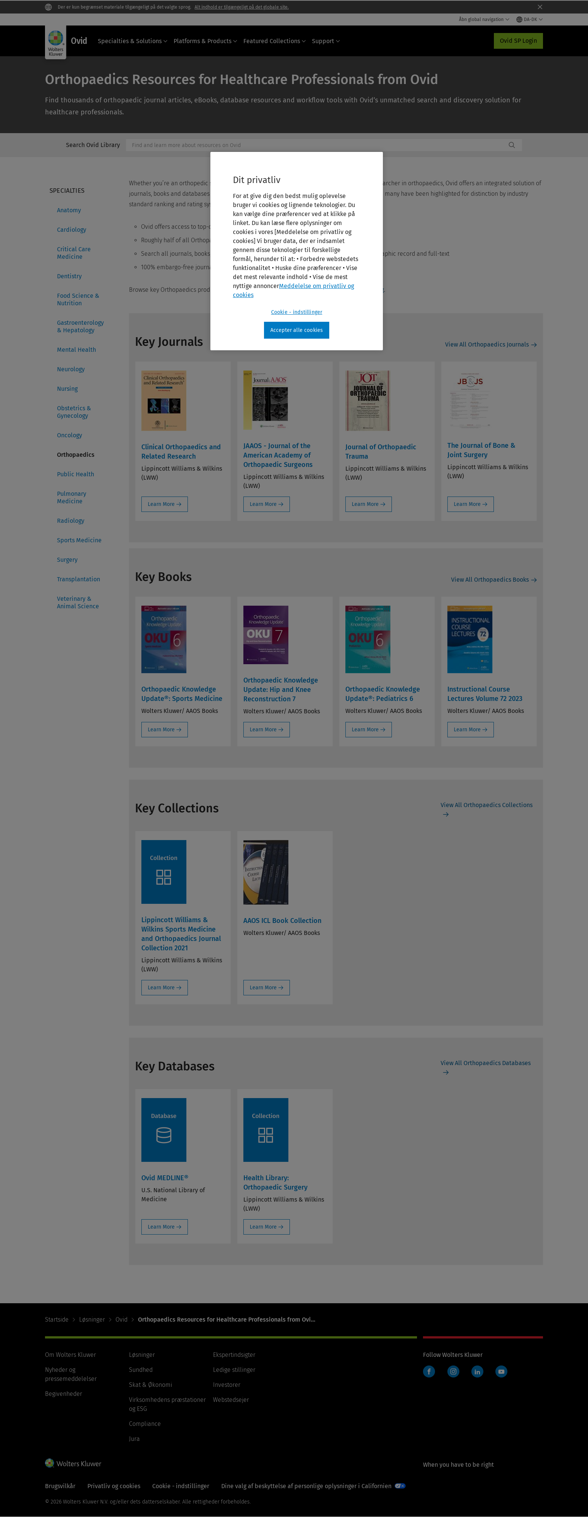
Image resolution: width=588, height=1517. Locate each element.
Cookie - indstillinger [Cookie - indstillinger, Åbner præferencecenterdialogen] (296, 312)
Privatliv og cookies (113, 1486)
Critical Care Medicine (74, 253)
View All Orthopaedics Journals (487, 344)
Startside (57, 1319)
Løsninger (92, 1319)
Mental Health (76, 349)
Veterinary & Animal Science (78, 602)
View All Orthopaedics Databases (486, 1063)
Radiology (70, 520)
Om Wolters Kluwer (70, 1354)
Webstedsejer (231, 1399)
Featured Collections (274, 41)
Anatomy (69, 210)
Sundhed (141, 1369)
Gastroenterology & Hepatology (80, 326)
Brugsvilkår (60, 1486)
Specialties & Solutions (133, 41)
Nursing (67, 388)
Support (326, 41)
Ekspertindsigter (234, 1354)
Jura (134, 1438)
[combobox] (316, 145)
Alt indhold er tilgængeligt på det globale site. (242, 7)
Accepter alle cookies (296, 330)
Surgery (67, 559)
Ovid (122, 1319)
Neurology (71, 369)
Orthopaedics (75, 454)
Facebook (429, 1371)
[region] (296, 251)
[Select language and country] (529, 20)
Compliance (145, 1423)
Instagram (453, 1371)
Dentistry (69, 276)
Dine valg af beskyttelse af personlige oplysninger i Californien (306, 1486)
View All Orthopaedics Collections (486, 805)
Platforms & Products (205, 41)
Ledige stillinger (234, 1369)
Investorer (226, 1384)
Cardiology (71, 229)
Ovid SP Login (518, 40)
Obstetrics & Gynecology (74, 412)
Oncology (69, 435)
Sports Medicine (79, 540)
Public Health (75, 474)
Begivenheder (63, 1393)
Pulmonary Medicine (71, 497)
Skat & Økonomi (150, 1384)
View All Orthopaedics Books (490, 579)
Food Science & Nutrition (78, 299)
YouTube (501, 1371)
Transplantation (78, 579)
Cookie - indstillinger (180, 1486)
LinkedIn (477, 1371)
